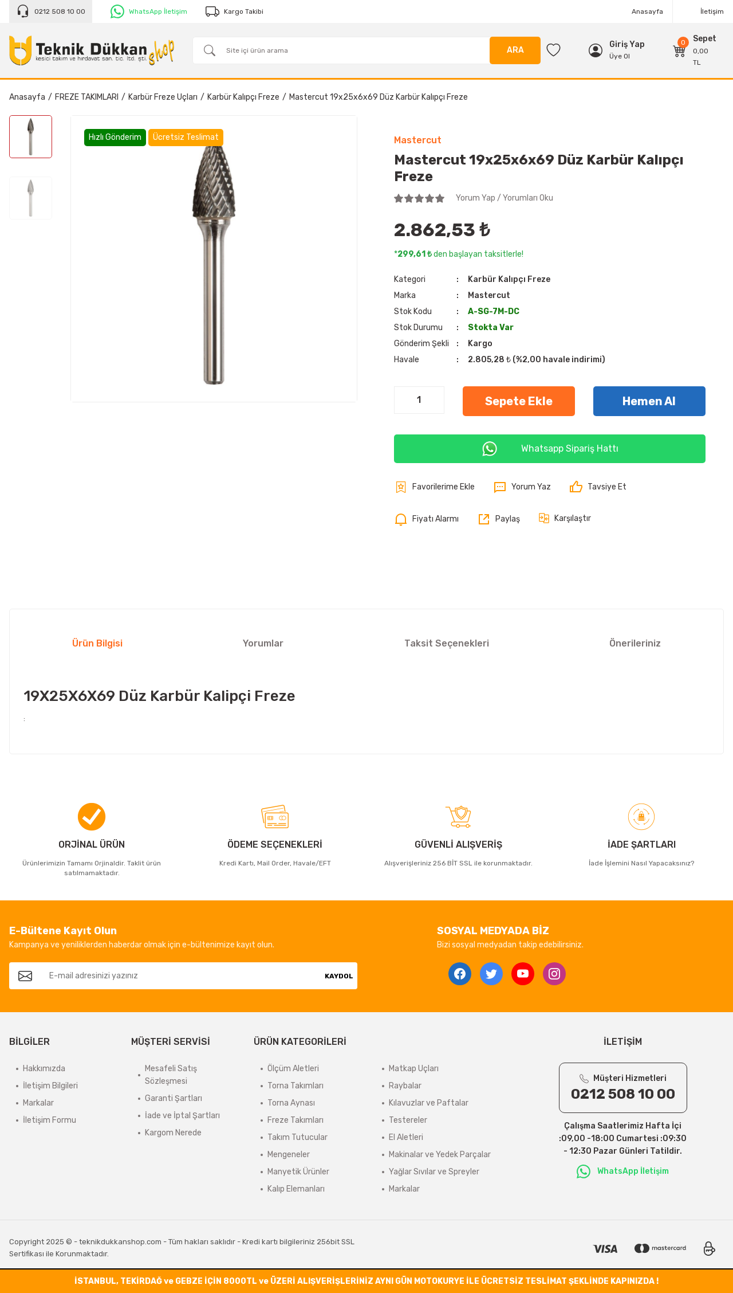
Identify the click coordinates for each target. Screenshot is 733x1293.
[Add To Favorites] (434, 487)
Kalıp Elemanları (296, 1189)
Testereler (408, 1120)
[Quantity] (419, 400)
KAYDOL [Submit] (339, 976)
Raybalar (405, 1086)
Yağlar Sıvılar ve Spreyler (434, 1172)
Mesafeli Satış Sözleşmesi (171, 1075)
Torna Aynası (291, 1103)
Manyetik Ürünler (298, 1172)
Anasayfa (647, 11)
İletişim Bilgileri (50, 1086)
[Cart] (695, 50)
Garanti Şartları (173, 1098)
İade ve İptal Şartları (182, 1115)
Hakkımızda (44, 1068)
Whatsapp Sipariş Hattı (549, 448)
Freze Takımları (295, 1120)
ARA (515, 50)
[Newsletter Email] (181, 976)
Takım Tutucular (297, 1137)
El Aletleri (406, 1137)
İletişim (712, 11)
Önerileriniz (635, 643)
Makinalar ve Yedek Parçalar (440, 1154)
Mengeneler (288, 1154)
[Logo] (91, 50)
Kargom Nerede (173, 1133)
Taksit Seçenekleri (446, 643)
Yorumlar (263, 643)
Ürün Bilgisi (97, 643)
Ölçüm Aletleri (293, 1068)
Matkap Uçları (414, 1068)
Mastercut (418, 140)
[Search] (366, 50)
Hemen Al (649, 401)
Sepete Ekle (519, 401)
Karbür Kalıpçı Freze (509, 279)
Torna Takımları (295, 1086)
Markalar (38, 1103)
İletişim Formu (49, 1120)
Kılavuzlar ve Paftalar (428, 1103)
